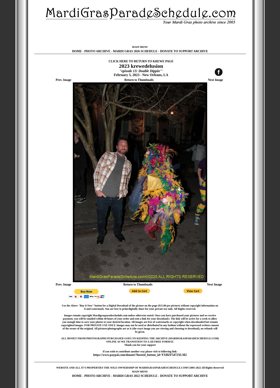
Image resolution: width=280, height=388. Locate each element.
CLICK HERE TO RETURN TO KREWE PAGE (140, 61)
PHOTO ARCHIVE (97, 51)
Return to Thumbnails (139, 80)
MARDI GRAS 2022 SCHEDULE (135, 376)
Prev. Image (63, 80)
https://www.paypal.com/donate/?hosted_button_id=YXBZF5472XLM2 (140, 355)
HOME (77, 51)
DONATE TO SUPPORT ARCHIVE (184, 51)
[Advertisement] (140, 35)
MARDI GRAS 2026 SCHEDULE (135, 51)
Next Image (215, 80)
